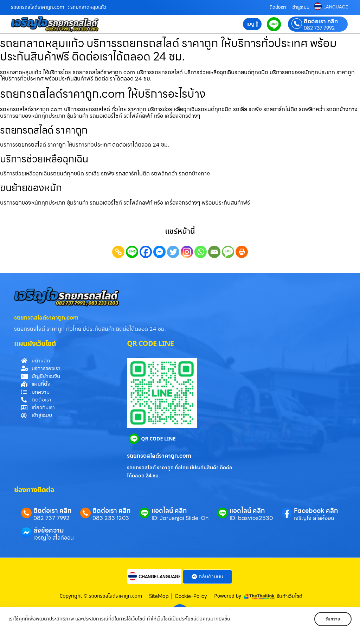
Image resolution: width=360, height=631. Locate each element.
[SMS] (228, 252)
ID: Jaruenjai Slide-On (180, 518)
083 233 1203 (110, 518)
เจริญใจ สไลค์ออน (314, 518)
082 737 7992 (319, 28)
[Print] (242, 252)
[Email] (214, 252)
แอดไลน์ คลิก (169, 510)
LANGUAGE (335, 7)
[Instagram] (187, 252)
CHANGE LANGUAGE (160, 577)
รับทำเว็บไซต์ (289, 596)
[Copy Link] (118, 252)
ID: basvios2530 (251, 518)
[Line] (132, 252)
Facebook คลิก (316, 510)
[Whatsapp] (200, 252)
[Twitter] (173, 252)
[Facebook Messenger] (159, 252)
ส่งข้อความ (48, 530)
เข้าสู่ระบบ (300, 7)
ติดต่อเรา (278, 7)
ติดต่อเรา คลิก (321, 21)
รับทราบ (331, 619)
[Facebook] (146, 252)
